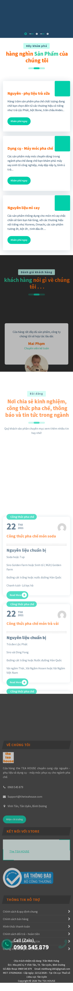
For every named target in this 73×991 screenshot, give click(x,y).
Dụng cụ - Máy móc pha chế (30, 162)
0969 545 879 (15, 837)
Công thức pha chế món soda (31, 691)
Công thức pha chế (22, 672)
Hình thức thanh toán (16, 960)
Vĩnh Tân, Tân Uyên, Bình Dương (27, 856)
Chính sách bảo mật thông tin (21, 975)
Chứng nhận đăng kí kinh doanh (22, 982)
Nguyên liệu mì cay (23, 222)
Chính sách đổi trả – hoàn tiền (21, 967)
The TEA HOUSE (19, 887)
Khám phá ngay (19, 135)
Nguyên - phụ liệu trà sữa (28, 107)
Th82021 (15, 682)
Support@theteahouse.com (25, 847)
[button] (25, 34)
